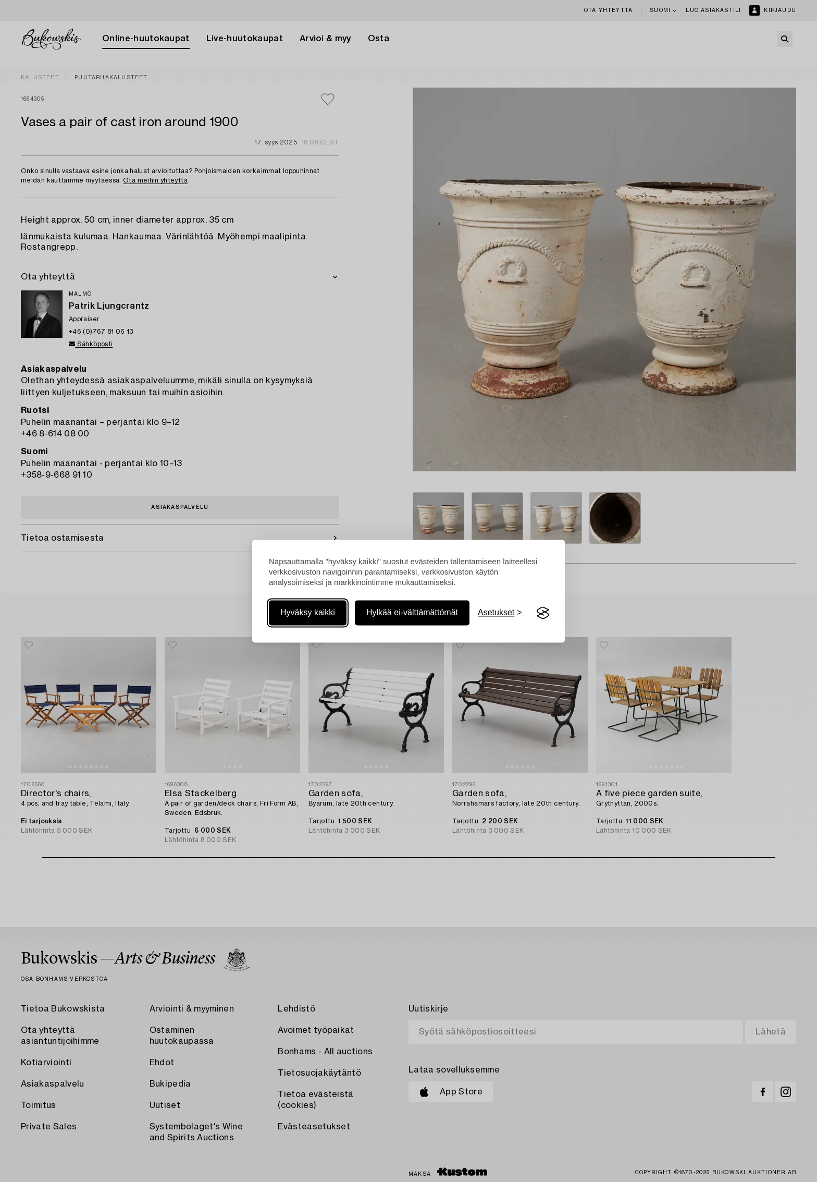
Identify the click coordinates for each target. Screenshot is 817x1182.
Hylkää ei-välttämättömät (412, 612)
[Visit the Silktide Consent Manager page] (542, 613)
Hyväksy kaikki (307, 612)
